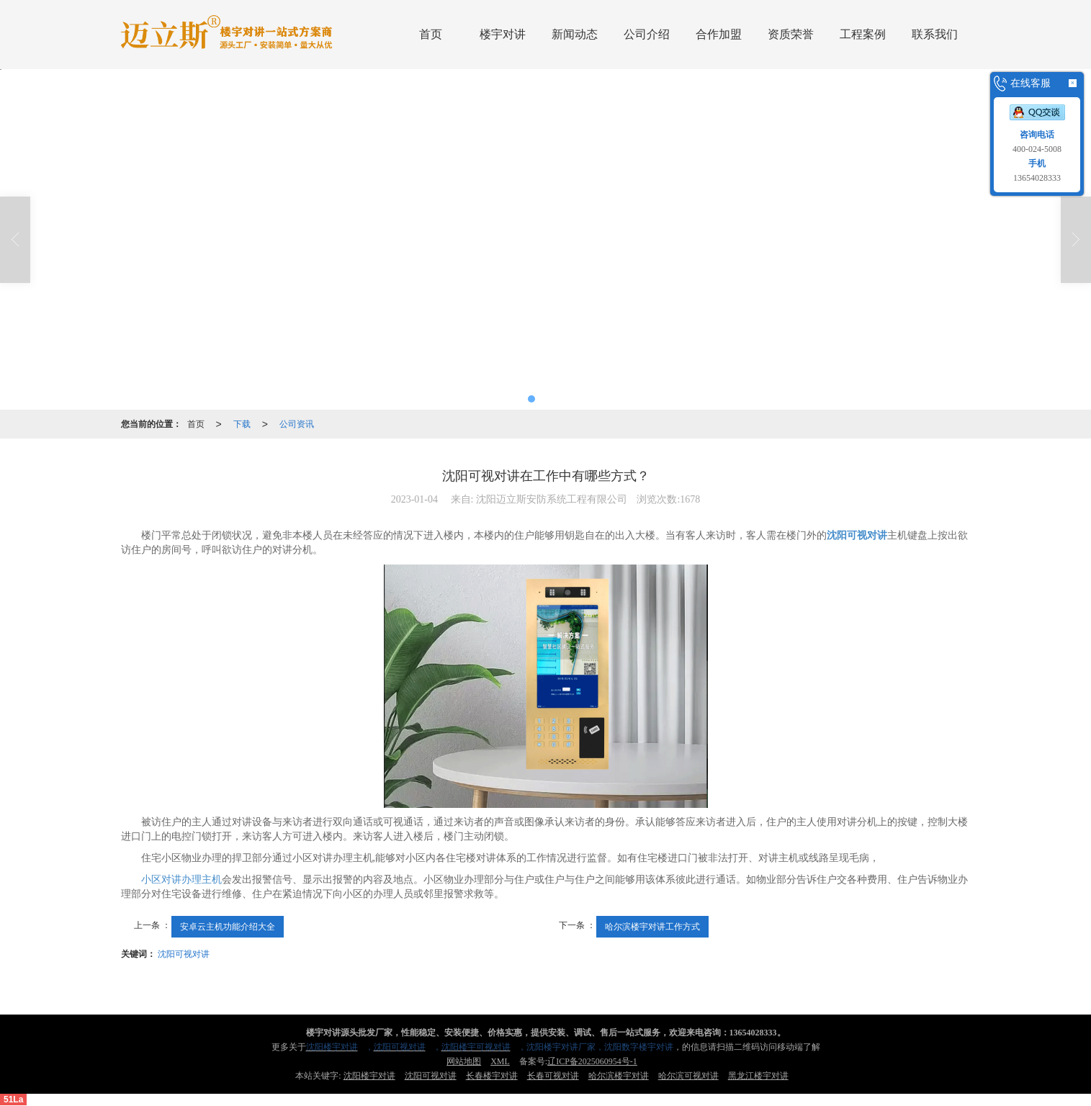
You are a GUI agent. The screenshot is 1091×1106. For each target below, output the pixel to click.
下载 (242, 424)
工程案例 (863, 34)
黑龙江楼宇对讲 (758, 1076)
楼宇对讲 (503, 34)
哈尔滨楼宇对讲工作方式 (652, 927)
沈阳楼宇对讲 (369, 1076)
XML (500, 1061)
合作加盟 (719, 34)
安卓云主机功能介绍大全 (227, 927)
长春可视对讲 (553, 1076)
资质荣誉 (791, 34)
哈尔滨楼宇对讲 (618, 1076)
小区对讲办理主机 (181, 879)
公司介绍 (647, 34)
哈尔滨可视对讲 (688, 1076)
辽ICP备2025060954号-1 (592, 1061)
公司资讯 (296, 424)
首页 (430, 34)
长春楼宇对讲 (492, 1076)
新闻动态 (575, 34)
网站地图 (463, 1061)
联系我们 (935, 34)
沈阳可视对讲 (184, 954)
